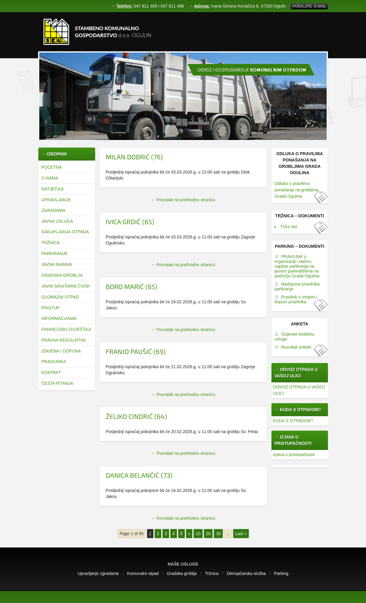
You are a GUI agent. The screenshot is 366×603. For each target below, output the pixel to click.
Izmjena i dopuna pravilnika (61, 356)
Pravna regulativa (63, 340)
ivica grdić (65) (130, 221)
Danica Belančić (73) (139, 475)
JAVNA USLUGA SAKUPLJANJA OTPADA (65, 226)
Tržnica (50, 242)
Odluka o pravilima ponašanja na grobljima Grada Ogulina (296, 190)
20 (208, 533)
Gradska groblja (62, 275)
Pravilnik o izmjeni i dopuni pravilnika (295, 299)
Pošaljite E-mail (309, 6)
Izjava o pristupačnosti (294, 454)
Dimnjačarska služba (246, 573)
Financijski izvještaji (66, 329)
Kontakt (51, 372)
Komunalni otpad (143, 573)
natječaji (52, 189)
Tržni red (288, 226)
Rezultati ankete (296, 347)
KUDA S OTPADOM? (293, 420)
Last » (241, 533)
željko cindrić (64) (136, 416)
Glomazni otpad (60, 297)
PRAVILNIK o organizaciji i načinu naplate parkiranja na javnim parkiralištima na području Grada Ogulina (296, 266)
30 (218, 533)
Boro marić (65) (131, 286)
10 (198, 533)
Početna (51, 167)
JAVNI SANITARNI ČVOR (65, 286)
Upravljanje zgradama (56, 205)
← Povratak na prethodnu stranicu (183, 199)
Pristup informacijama (58, 313)
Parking (281, 573)
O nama (49, 178)
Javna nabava (56, 264)
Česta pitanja (57, 383)
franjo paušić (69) (136, 351)
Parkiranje (54, 253)
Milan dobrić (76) (134, 157)
